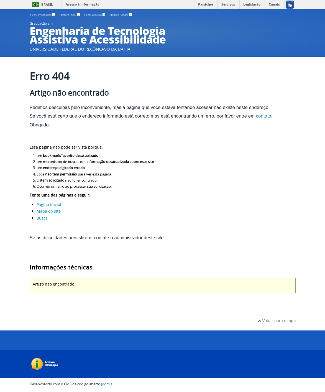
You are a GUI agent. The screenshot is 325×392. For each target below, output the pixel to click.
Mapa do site (49, 211)
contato (263, 116)
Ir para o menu (70, 14)
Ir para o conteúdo (43, 14)
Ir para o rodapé (120, 14)
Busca (42, 218)
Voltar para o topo (277, 320)
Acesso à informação (82, 4)
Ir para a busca (95, 14)
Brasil (47, 4)
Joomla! (107, 384)
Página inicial (49, 204)
